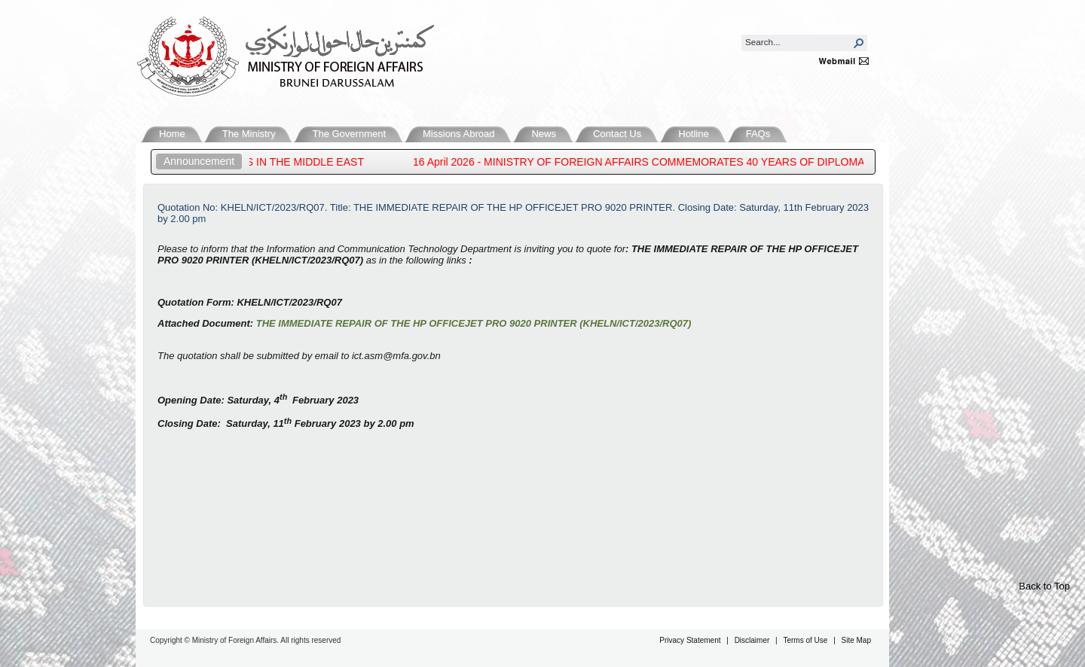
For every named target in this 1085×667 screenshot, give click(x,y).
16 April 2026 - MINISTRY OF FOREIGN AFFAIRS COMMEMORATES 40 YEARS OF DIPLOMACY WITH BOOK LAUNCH (706, 162)
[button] (859, 43)
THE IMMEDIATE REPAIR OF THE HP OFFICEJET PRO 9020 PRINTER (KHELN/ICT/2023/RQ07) (474, 323)
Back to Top (1044, 586)
